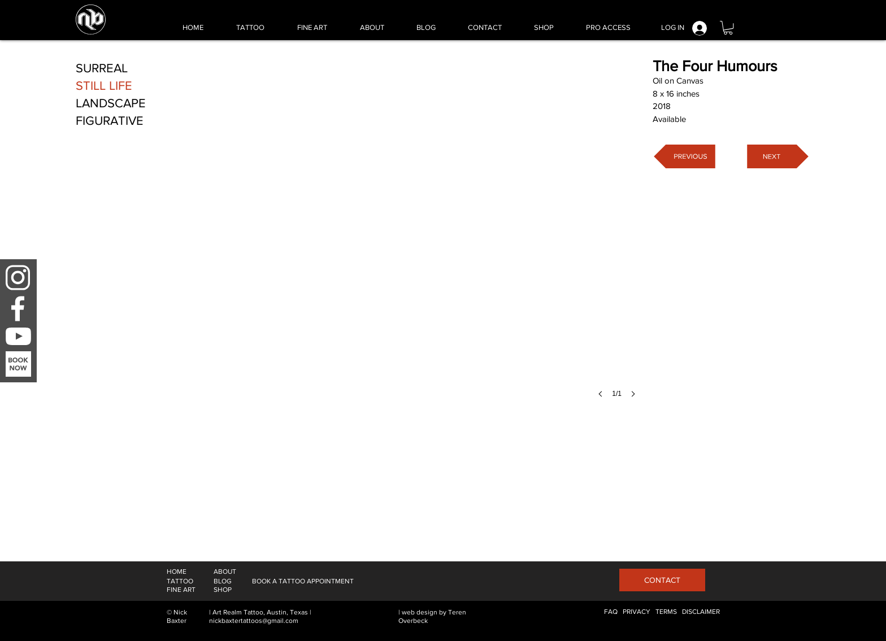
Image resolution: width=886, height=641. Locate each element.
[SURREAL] (102, 68)
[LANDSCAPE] (111, 103)
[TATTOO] (180, 581)
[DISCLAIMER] (701, 612)
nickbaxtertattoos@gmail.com (253, 621)
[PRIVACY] (636, 612)
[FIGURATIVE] (110, 121)
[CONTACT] (662, 580)
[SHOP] (223, 590)
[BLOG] (223, 581)
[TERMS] (666, 612)
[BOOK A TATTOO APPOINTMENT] (303, 581)
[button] (728, 27)
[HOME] (176, 572)
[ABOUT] (225, 572)
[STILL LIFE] (104, 86)
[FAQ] (611, 612)
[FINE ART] (181, 590)
